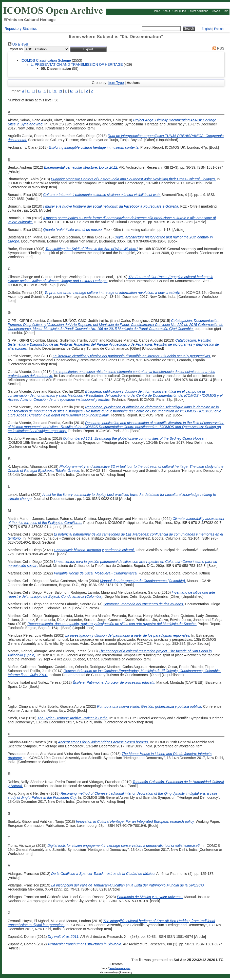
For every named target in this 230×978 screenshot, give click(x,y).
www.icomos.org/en (119, 968)
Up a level (18, 44)
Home (156, 10)
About (166, 10)
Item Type (116, 83)
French (218, 29)
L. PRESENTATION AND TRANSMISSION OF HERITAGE (77, 64)
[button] (88, 49)
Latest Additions (198, 10)
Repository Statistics (21, 29)
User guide (179, 10)
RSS (217, 48)
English (207, 29)
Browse (215, 10)
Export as (15, 49)
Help (225, 10)
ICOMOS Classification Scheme (46, 60)
